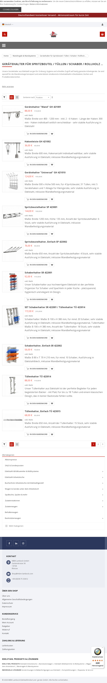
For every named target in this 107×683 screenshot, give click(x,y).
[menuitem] (53, 460)
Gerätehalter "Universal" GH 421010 (45, 172)
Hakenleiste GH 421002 (38, 141)
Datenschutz (7, 603)
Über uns (6, 596)
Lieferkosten (7, 645)
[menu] (53, 489)
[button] (52, 134)
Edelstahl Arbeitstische (28, 664)
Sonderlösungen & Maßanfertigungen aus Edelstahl (41, 670)
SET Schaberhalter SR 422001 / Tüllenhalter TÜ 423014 (55, 307)
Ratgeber (6, 626)
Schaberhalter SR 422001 (38, 272)
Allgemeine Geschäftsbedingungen (17, 599)
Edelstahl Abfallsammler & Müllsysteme (69, 664)
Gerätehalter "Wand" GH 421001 (43, 106)
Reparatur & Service (85, 670)
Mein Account (8, 622)
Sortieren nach (29, 97)
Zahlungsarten (8, 649)
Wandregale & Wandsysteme (24, 56)
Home (6, 56)
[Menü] (102, 648)
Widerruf (6, 629)
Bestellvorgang (8, 619)
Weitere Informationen (39, 4)
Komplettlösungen (69, 670)
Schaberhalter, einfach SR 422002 (43, 345)
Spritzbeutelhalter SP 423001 (41, 207)
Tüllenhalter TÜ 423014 (38, 376)
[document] (53, 6)
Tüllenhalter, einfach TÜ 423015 (42, 411)
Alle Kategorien (8, 455)
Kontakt (5, 633)
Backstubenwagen (46, 664)
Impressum (7, 606)
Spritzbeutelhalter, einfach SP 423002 (46, 241)
